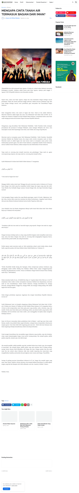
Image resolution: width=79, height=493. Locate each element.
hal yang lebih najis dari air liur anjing (70, 26)
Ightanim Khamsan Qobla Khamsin (69, 33)
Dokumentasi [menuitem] (29, 2)
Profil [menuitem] (21, 2)
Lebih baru (5, 471)
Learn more (14, 485)
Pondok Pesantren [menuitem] (41, 2)
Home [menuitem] (16, 2)
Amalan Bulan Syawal (9, 423)
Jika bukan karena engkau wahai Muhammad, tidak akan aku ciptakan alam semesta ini (70, 41)
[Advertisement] (27, 32)
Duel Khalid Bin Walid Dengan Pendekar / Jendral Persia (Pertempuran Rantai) (69, 51)
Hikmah (9, 7)
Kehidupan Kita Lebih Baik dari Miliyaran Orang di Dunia (26, 425)
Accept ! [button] (6, 488)
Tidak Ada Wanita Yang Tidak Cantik (43, 424)
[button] (73, 2)
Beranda (4, 7)
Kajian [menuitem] (51, 2)
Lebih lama (48, 471)
